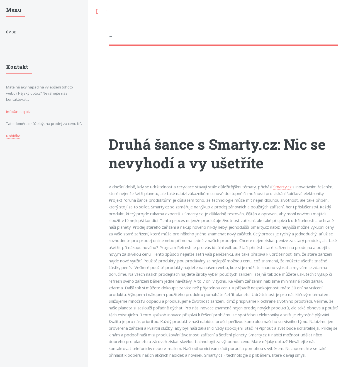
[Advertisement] (223, 96)
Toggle (97, 11)
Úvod (11, 32)
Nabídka (13, 135)
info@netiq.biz (18, 111)
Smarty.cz (282, 186)
